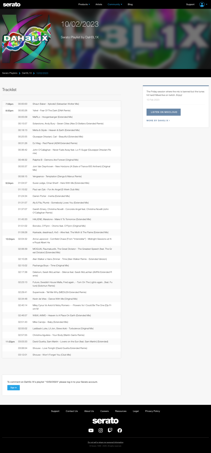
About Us (89, 411)
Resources (120, 411)
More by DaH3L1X (158, 120)
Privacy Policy (152, 411)
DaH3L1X (27, 73)
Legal (136, 411)
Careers (104, 411)
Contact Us (72, 411)
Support (190, 4)
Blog (130, 4)
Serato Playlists (9, 73)
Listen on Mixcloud (164, 112)
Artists (99, 4)
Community (114, 4)
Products (83, 4)
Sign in (13, 388)
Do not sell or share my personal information (105, 443)
